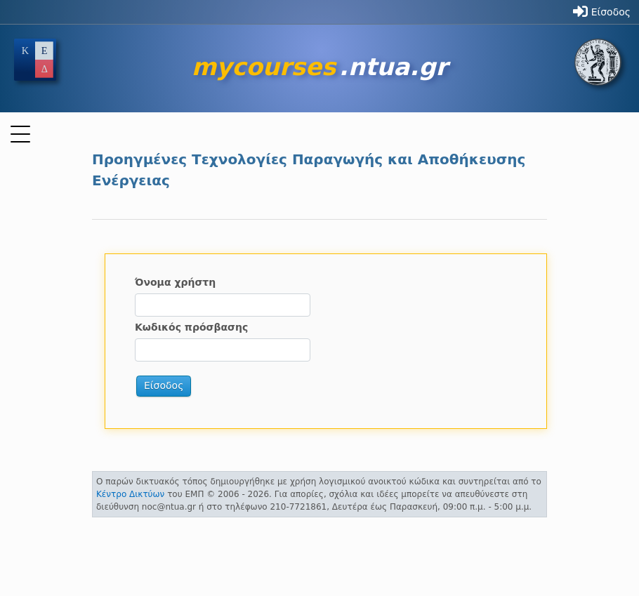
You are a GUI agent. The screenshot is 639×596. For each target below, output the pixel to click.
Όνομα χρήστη (175, 282)
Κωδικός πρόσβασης (191, 327)
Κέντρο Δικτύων (130, 494)
